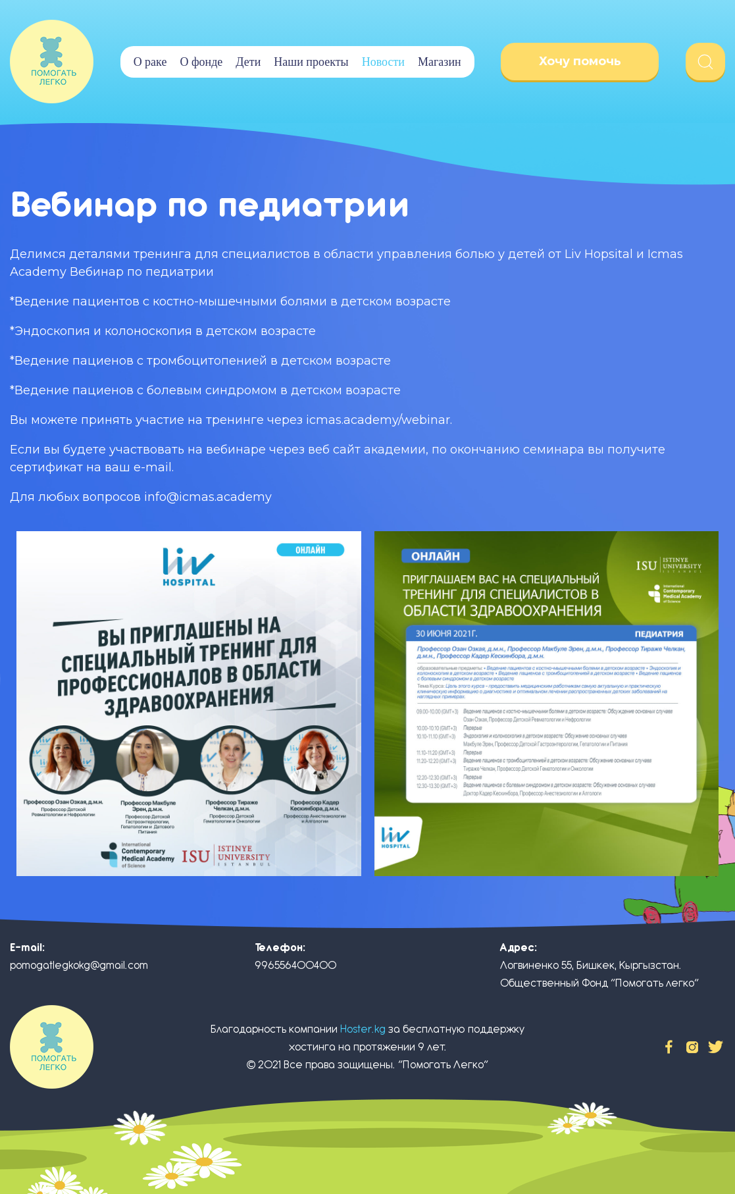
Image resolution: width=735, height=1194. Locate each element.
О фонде (201, 61)
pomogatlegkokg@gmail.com (79, 965)
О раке (150, 61)
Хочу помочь (580, 61)
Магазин (439, 61)
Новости (383, 61)
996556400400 (295, 965)
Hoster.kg (363, 1029)
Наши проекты (311, 61)
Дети (248, 61)
